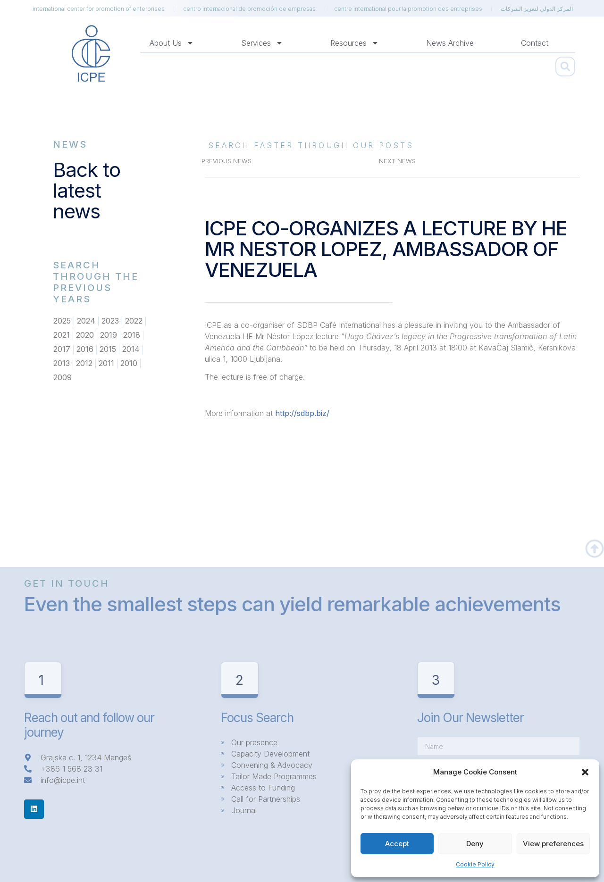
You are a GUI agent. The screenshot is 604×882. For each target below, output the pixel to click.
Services (262, 42)
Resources (354, 42)
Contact (534, 43)
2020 (85, 335)
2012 (84, 363)
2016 (84, 349)
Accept (397, 843)
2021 (61, 335)
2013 (61, 363)
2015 (108, 349)
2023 (110, 321)
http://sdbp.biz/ (302, 413)
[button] (585, 772)
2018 (131, 335)
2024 (86, 321)
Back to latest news (86, 190)
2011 (106, 363)
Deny (475, 843)
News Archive (450, 43)
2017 (61, 349)
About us (172, 42)
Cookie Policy (475, 864)
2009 (62, 378)
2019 (108, 335)
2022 (134, 321)
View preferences (553, 843)
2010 (128, 363)
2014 (131, 349)
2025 (62, 321)
